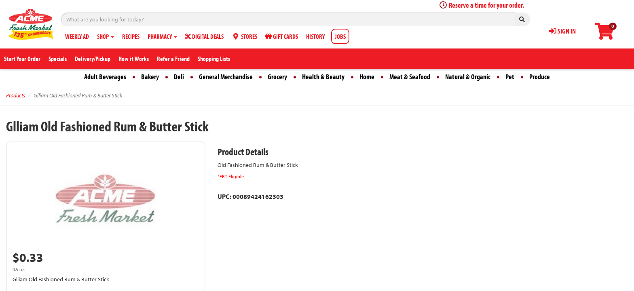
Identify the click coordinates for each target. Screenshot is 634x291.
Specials (58, 59)
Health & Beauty (323, 76)
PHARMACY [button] (162, 36)
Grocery (277, 76)
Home (366, 76)
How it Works (133, 59)
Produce (539, 76)
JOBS (340, 36)
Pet (509, 76)
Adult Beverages (105, 76)
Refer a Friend (173, 59)
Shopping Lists (214, 59)
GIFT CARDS (281, 36)
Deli (179, 76)
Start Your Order (22, 59)
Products (15, 95)
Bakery (150, 76)
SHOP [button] (105, 36)
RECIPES (130, 36)
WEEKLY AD (77, 36)
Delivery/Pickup (92, 59)
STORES (244, 36)
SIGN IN (562, 31)
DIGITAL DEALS (204, 36)
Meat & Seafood (409, 76)
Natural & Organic (467, 76)
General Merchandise (226, 76)
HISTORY (315, 36)
